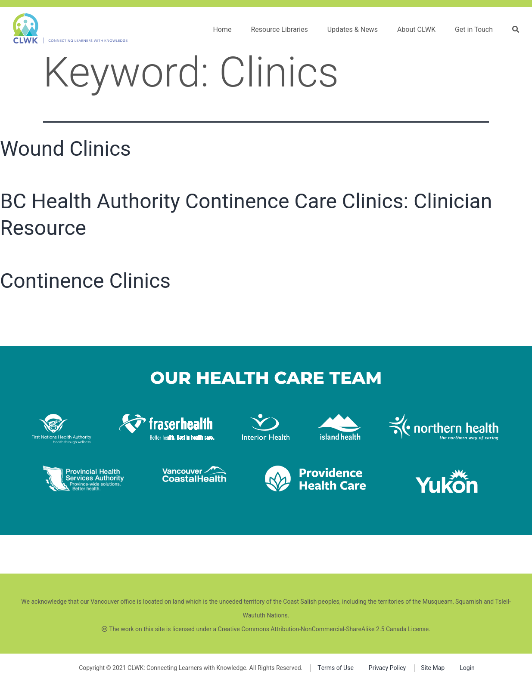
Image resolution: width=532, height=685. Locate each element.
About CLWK (416, 30)
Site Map (433, 668)
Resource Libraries (279, 30)
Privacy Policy (387, 668)
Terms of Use (335, 668)
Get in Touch (474, 30)
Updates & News (352, 30)
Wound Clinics (65, 148)
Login (467, 668)
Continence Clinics (85, 280)
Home (222, 30)
